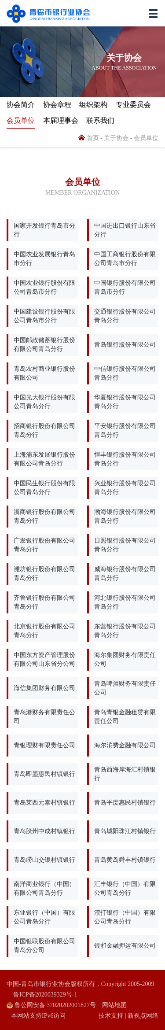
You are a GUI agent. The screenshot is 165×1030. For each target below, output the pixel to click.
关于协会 (116, 138)
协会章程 (57, 104)
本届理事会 (60, 120)
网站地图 (114, 1005)
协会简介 (21, 104)
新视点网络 (143, 1015)
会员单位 (21, 120)
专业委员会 (133, 104)
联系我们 (100, 120)
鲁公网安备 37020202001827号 (51, 1005)
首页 (88, 138)
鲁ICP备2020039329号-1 (45, 994)
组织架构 (93, 104)
